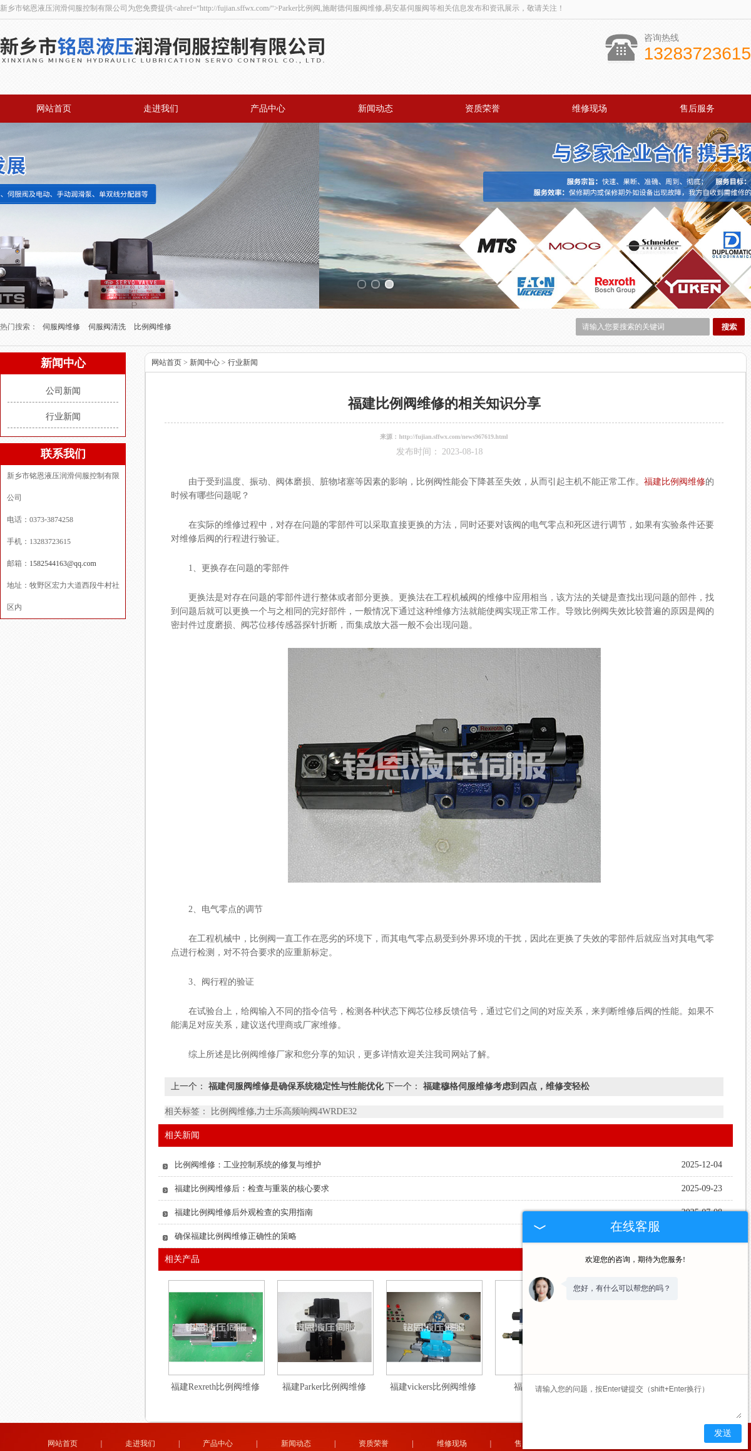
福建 (408, 1446)
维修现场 (589, 108)
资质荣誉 (482, 108)
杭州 (391, 1446)
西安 (459, 1446)
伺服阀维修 (62, 293)
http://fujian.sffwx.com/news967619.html (453, 402)
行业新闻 (63, 382)
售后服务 (697, 108)
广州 (425, 1446)
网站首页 (53, 108)
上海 (341, 1446)
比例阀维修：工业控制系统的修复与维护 (248, 1131)
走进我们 (160, 108)
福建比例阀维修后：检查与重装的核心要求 (252, 1154)
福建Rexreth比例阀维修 (215, 1353)
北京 (442, 1446)
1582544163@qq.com (62, 529)
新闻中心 (205, 328)
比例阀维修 (152, 293)
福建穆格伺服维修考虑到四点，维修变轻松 (505, 1052)
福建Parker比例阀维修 (324, 1353)
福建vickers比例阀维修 (433, 1353)
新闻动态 (375, 108)
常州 (374, 1446)
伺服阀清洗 (108, 293)
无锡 (357, 1446)
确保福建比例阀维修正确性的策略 (236, 1202)
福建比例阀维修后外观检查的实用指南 (244, 1178)
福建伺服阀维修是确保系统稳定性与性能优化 (296, 1052)
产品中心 (267, 108)
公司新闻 (63, 357)
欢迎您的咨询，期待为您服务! (635, 1259)
